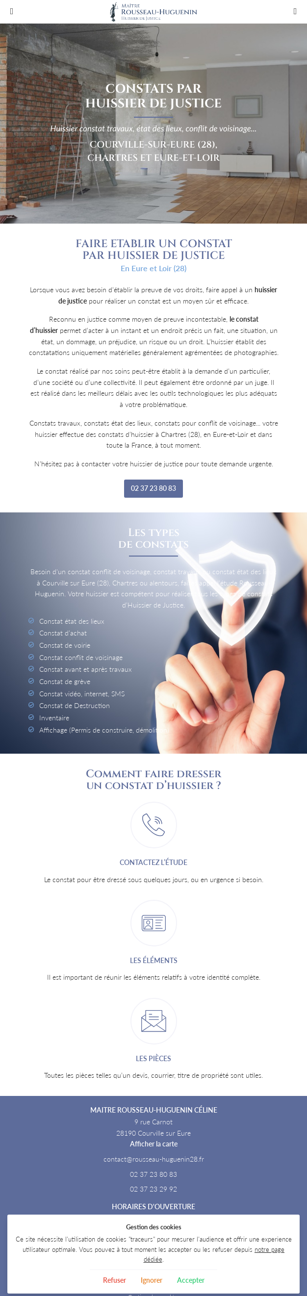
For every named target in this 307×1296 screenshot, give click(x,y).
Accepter (191, 1280)
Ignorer (151, 1280)
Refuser (114, 1280)
